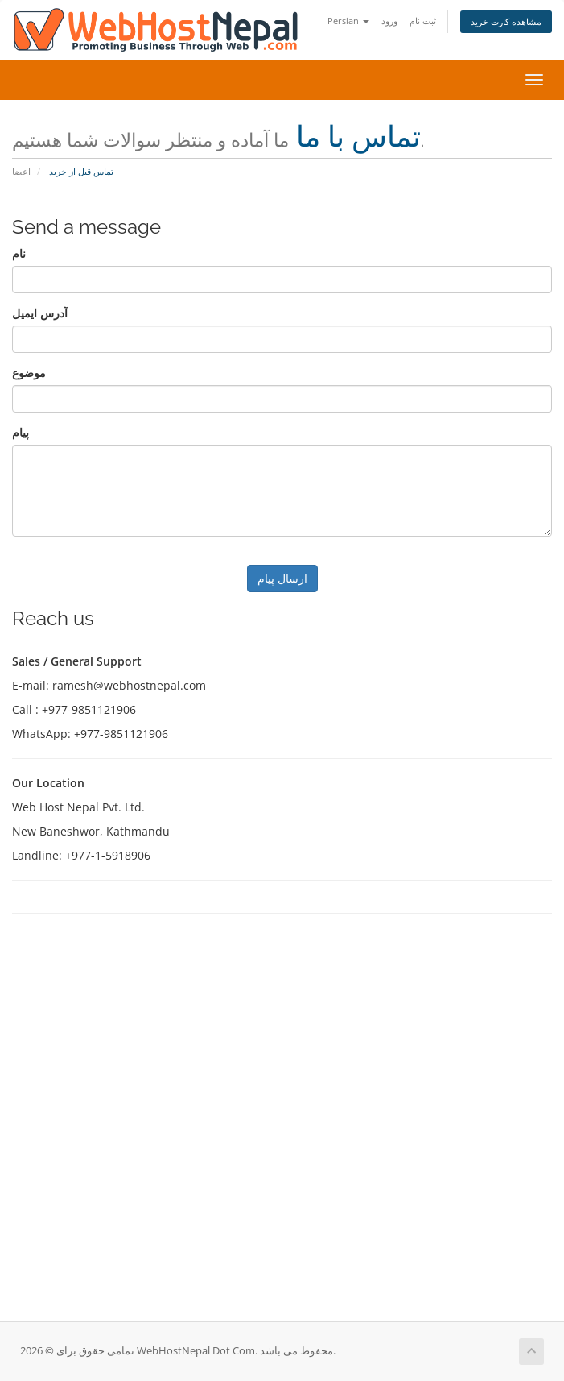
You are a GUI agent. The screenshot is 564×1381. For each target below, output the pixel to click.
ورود (389, 21)
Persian (348, 21)
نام (19, 253)
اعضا (21, 171)
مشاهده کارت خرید (506, 21)
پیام (20, 432)
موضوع (29, 372)
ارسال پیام (282, 578)
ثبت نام (423, 21)
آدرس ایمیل (40, 313)
